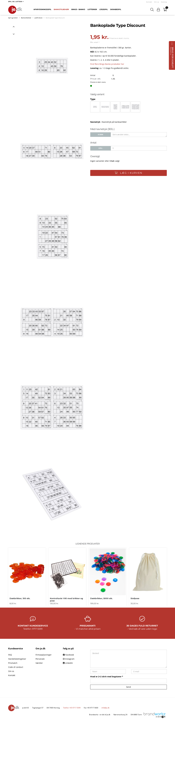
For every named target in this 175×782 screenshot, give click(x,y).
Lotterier (92, 9)
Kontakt (149, 2)
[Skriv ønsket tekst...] (139, 134)
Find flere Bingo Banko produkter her (107, 64)
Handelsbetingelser (17, 659)
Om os (156, 2)
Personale (40, 659)
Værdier (39, 663)
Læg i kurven (128, 172)
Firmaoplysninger (44, 654)
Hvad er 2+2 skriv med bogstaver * (106, 676)
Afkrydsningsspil (42, 9)
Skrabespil (115, 9)
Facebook (68, 654)
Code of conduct (15, 667)
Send (128, 687)
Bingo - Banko (78, 9)
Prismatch (12, 663)
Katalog (164, 2)
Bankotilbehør (61, 9)
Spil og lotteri (13, 18)
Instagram (68, 659)
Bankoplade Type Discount (55, 18)
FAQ (10, 654)
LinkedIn (68, 663)
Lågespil (103, 9)
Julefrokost (38, 18)
